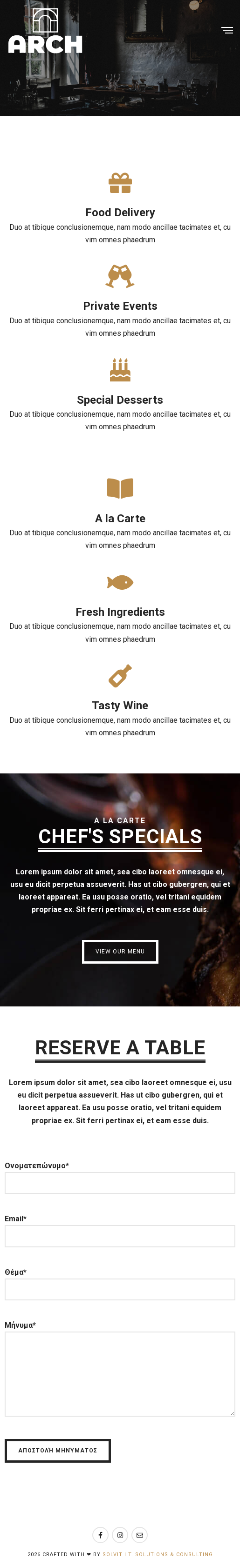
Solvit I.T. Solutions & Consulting (158, 1555)
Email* (120, 1227)
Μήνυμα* (120, 1373)
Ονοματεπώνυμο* (120, 1174)
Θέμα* (120, 1281)
